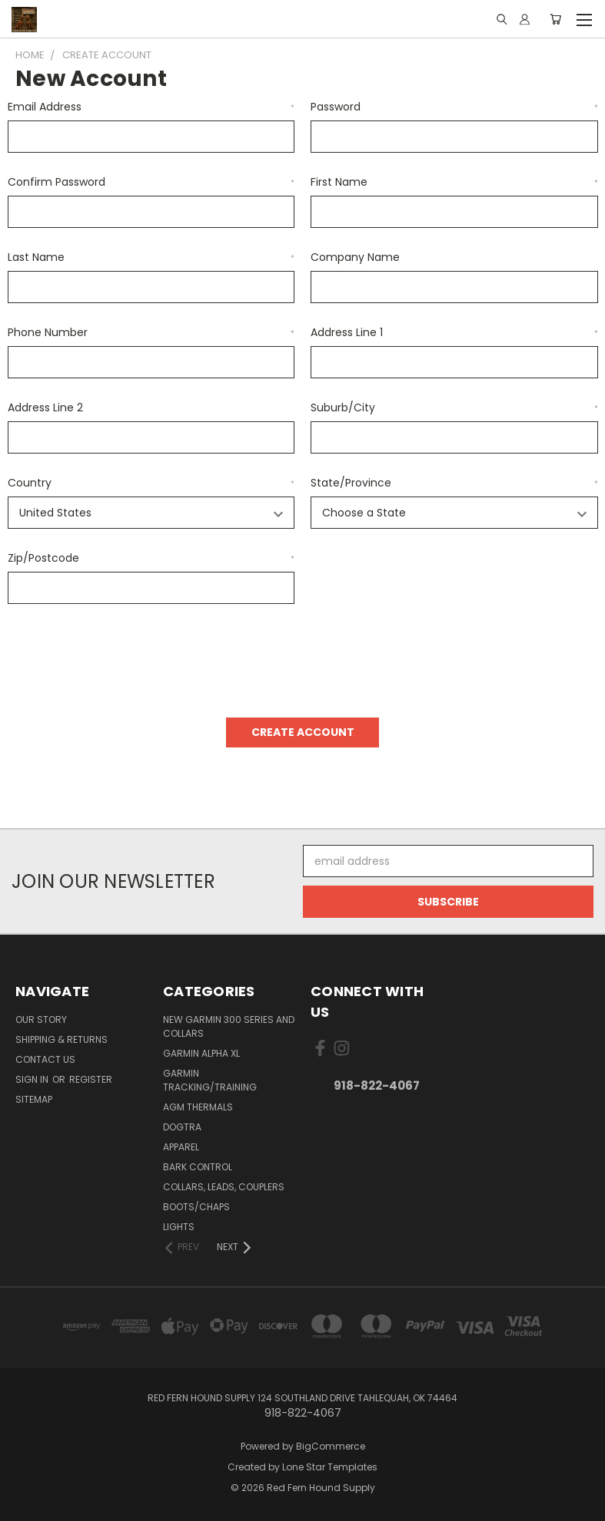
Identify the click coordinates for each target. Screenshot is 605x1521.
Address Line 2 (45, 407)
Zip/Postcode (151, 558)
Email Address (151, 106)
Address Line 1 (454, 332)
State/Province (454, 482)
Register (90, 1079)
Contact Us (45, 1059)
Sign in (33, 1079)
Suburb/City (454, 407)
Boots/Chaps (196, 1206)
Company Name (355, 257)
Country (151, 482)
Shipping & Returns (61, 1039)
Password (454, 106)
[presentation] (124, 655)
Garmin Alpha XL (201, 1053)
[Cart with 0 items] (555, 19)
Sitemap (33, 1099)
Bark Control (197, 1166)
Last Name (151, 257)
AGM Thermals (198, 1107)
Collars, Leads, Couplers (223, 1186)
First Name (454, 182)
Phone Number (151, 332)
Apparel (181, 1146)
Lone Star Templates (329, 1466)
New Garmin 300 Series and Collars (228, 1026)
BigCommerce (330, 1446)
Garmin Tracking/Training (210, 1080)
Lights (178, 1226)
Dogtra (182, 1126)
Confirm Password (151, 182)
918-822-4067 (377, 1085)
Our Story (41, 1019)
